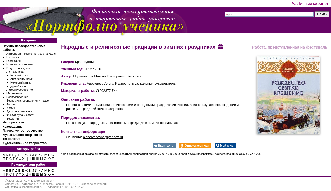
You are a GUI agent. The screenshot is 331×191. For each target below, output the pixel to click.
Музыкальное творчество (22, 135)
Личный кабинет (310, 3)
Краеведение (12, 126)
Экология (12, 118)
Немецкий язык (20, 82)
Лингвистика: (15, 71)
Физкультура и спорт (20, 115)
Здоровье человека (19, 111)
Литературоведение (19, 89)
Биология (12, 57)
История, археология (20, 64)
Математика (14, 93)
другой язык (18, 86)
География (13, 60)
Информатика (13, 122)
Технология (11, 139)
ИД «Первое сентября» (38, 180)
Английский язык (21, 78)
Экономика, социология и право (27, 100)
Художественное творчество (25, 143)
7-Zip (169, 153)
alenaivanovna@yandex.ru (103, 137)
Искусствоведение (18, 68)
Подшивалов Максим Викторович (99, 76)
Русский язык (19, 75)
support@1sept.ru (30, 186)
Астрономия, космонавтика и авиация (31, 53)
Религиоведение (17, 96)
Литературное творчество (23, 130)
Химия (10, 107)
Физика (11, 104)
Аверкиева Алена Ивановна (108, 83)
